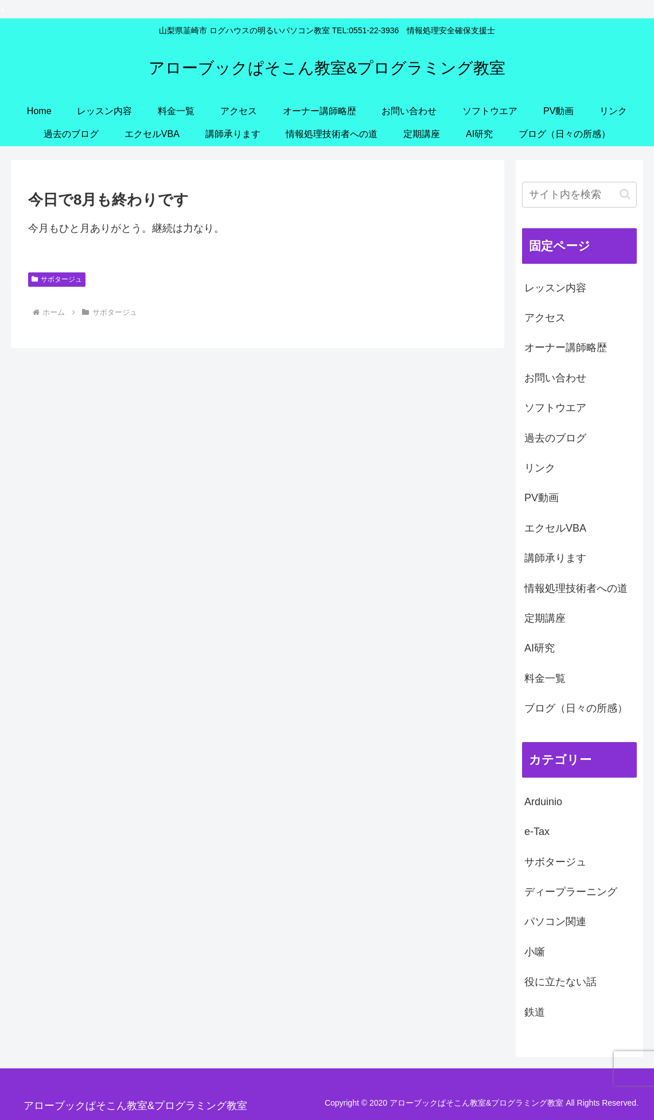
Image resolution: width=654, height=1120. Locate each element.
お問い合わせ (555, 378)
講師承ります (555, 558)
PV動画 (541, 498)
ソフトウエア (555, 407)
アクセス (545, 317)
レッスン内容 (555, 288)
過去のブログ (555, 438)
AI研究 (539, 648)
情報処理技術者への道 (576, 588)
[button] (625, 194)
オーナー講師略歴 (565, 347)
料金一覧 (545, 678)
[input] (579, 195)
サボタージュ (57, 279)
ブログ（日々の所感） (576, 708)
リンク (539, 468)
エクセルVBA (555, 528)
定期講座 (545, 618)
